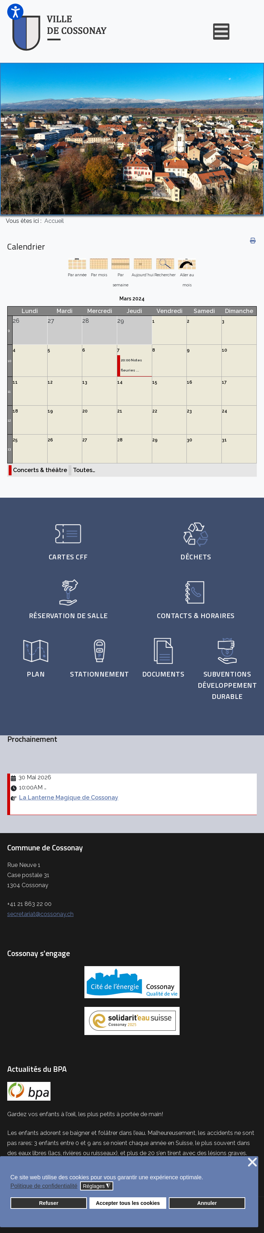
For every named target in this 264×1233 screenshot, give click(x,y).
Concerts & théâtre (40, 470)
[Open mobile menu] (221, 31)
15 (154, 382)
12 (50, 382)
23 (189, 411)
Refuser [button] (48, 1203)
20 (85, 411)
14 (120, 382)
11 (9, 391)
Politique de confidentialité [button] (44, 1186)
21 (119, 411)
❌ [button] (252, 1162)
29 (155, 439)
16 (189, 382)
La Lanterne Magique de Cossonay (68, 797)
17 (224, 382)
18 (15, 411)
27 (84, 439)
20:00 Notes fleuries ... (131, 365)
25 (15, 439)
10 (9, 361)
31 (224, 439)
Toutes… (84, 470)
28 (120, 439)
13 (84, 382)
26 (50, 439)
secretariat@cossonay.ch (40, 914)
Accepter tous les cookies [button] (128, 1203)
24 (224, 411)
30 (189, 439)
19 (50, 411)
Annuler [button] (207, 1203)
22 (154, 411)
